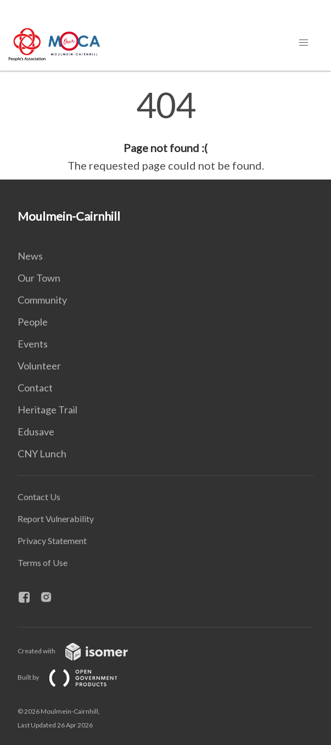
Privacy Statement (52, 540)
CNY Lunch (42, 453)
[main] (165, 130)
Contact (35, 388)
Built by (76, 677)
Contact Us (39, 496)
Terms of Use (43, 562)
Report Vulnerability (56, 518)
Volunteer (39, 366)
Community (42, 300)
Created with (81, 651)
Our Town (39, 278)
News (30, 256)
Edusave (36, 431)
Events (33, 344)
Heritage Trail (47, 410)
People (33, 322)
